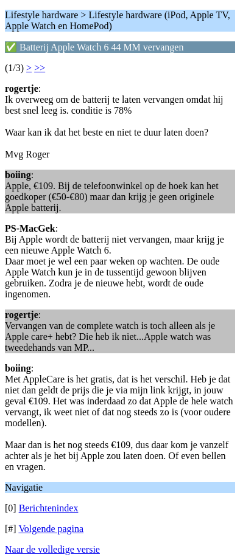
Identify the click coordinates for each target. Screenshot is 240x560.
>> (39, 68)
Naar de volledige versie (52, 549)
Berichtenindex (49, 508)
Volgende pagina (50, 529)
